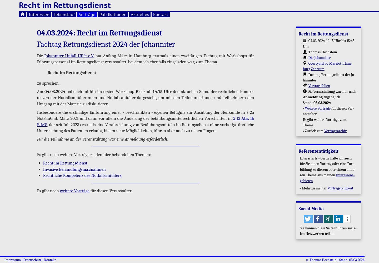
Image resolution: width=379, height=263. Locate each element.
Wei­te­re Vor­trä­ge (318, 108)
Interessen (39, 14)
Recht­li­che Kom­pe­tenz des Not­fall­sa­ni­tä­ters (82, 175)
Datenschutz (32, 260)
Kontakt (160, 14)
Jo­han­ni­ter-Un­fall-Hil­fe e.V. (69, 55)
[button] (308, 219)
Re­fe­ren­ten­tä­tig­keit (318, 151)
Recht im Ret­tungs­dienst (65, 163)
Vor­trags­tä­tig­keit (340, 188)
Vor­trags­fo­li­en (319, 86)
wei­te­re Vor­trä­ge (74, 190)
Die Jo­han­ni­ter (319, 57)
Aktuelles (140, 14)
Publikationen (113, 14)
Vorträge (87, 14)
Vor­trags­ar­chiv (335, 131)
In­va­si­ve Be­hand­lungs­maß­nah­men (74, 169)
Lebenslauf (64, 14)
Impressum (12, 260)
